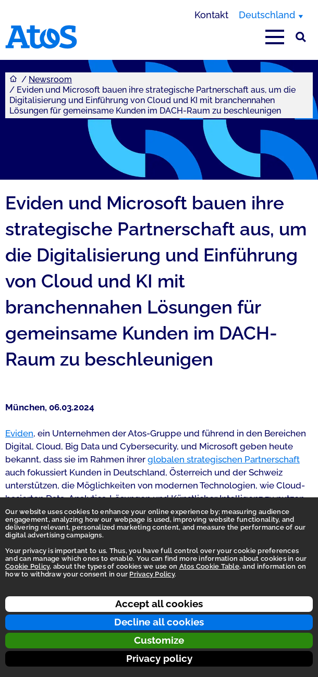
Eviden (19, 433)
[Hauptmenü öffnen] (275, 37)
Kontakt (211, 14)
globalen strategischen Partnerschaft (224, 459)
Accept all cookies (159, 603)
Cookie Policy (27, 566)
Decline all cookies (159, 622)
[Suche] (301, 37)
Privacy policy (159, 658)
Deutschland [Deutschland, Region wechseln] (267, 14)
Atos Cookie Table (209, 566)
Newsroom (50, 79)
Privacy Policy (152, 574)
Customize (159, 640)
